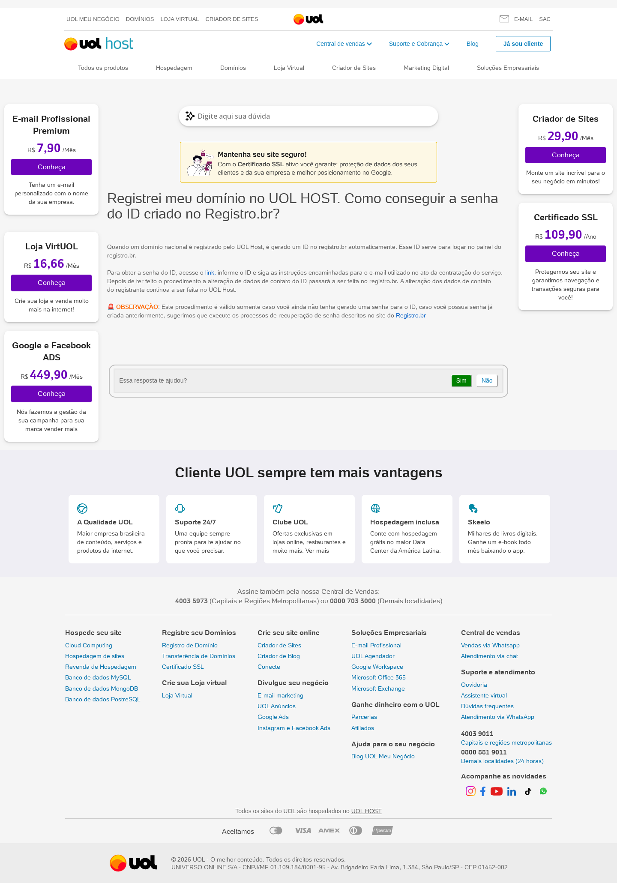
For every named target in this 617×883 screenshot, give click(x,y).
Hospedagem (174, 67)
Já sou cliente (523, 43)
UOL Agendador (373, 656)
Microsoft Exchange (378, 688)
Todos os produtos (103, 67)
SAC (545, 19)
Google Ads (273, 716)
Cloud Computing (88, 645)
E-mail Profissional (376, 645)
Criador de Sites (232, 19)
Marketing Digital (426, 67)
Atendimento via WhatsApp (497, 716)
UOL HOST (366, 811)
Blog (473, 43)
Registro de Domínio (190, 645)
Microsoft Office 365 (378, 677)
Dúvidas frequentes (487, 706)
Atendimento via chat (489, 656)
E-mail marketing (280, 695)
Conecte (269, 666)
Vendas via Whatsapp (490, 645)
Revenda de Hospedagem (100, 666)
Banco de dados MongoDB (101, 688)
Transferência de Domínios (198, 656)
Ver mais (317, 550)
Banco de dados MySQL (98, 677)
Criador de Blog (279, 656)
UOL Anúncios (277, 706)
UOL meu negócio (93, 19)
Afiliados (362, 727)
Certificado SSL (183, 666)
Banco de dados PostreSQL (103, 699)
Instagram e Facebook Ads (294, 727)
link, (210, 272)
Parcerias (364, 716)
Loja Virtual (180, 19)
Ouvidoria (474, 684)
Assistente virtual (484, 695)
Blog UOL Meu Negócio (383, 756)
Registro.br (410, 315)
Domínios (140, 19)
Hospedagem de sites (94, 656)
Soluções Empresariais (508, 67)
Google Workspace (377, 666)
